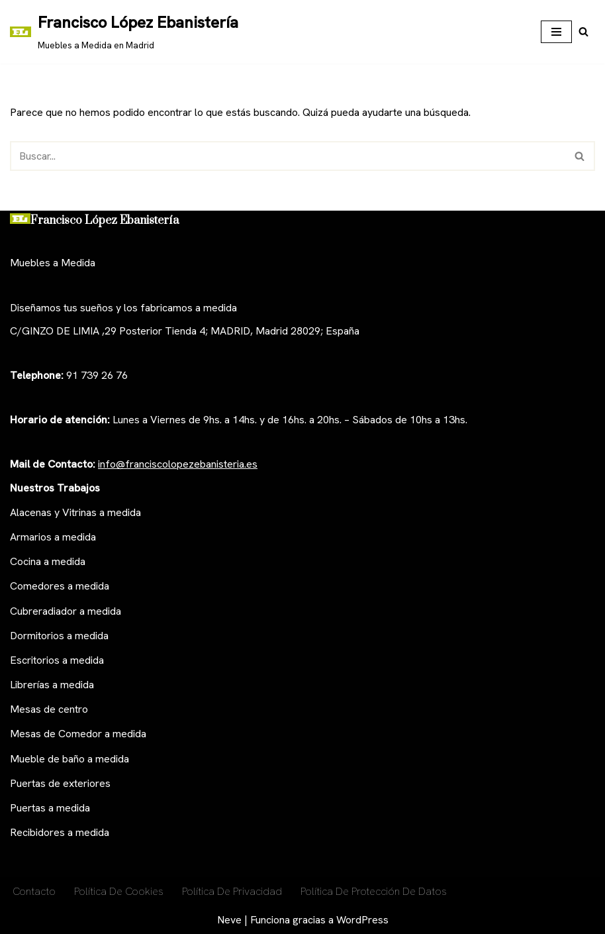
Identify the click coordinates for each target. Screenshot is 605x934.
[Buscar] (583, 31)
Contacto (34, 891)
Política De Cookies (118, 891)
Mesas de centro (49, 709)
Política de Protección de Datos (374, 891)
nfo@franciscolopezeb (153, 464)
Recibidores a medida (59, 832)
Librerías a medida (52, 685)
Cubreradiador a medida (65, 611)
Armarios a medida (53, 537)
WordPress (362, 920)
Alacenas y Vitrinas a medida (75, 512)
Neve (229, 920)
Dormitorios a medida (59, 636)
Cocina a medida (47, 561)
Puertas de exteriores (60, 783)
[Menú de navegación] (556, 32)
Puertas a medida (50, 808)
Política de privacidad (232, 891)
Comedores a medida (59, 586)
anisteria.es (231, 464)
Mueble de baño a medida (69, 759)
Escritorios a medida (57, 660)
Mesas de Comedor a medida (78, 734)
